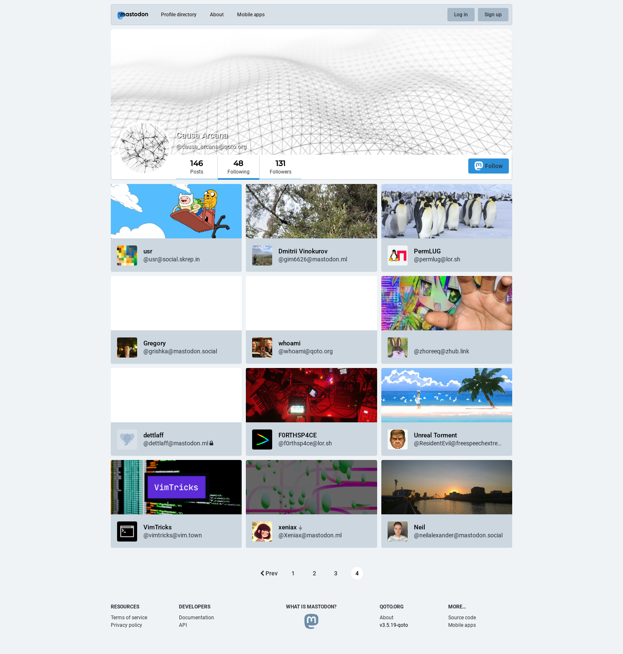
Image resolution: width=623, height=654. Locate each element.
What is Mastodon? (311, 607)
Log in (461, 15)
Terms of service (129, 618)
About (217, 15)
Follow (489, 165)
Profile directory (179, 15)
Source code (462, 618)
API (183, 625)
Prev (269, 573)
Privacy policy (126, 625)
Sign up (493, 15)
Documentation (196, 618)
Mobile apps (251, 15)
